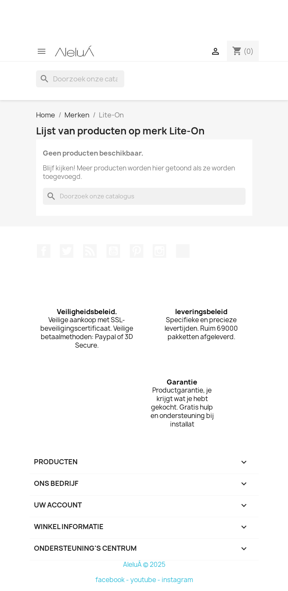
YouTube (113, 251)
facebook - (112, 579)
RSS (90, 251)
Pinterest (136, 251)
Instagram (159, 251)
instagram (177, 579)
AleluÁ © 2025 (144, 564)
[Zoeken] (80, 78)
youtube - (146, 579)
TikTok (183, 251)
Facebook (43, 251)
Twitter (66, 251)
